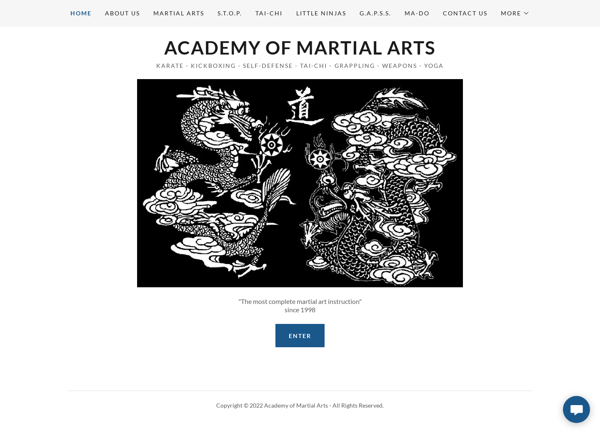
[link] (300, 52)
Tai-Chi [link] (268, 13)
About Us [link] (122, 13)
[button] (515, 13)
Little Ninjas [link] (321, 13)
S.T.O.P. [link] (230, 13)
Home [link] (81, 13)
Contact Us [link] (465, 13)
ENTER (300, 335)
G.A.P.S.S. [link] (375, 13)
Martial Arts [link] (178, 13)
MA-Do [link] (417, 13)
